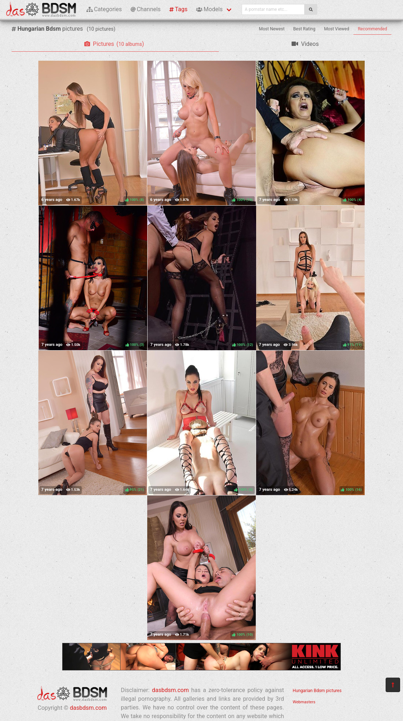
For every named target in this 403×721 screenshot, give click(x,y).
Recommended (372, 28)
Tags (178, 9)
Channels (146, 9)
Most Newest (272, 28)
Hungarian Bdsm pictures (317, 690)
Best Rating (304, 28)
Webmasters (304, 702)
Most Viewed (336, 28)
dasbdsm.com (88, 707)
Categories (104, 9)
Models (209, 9)
